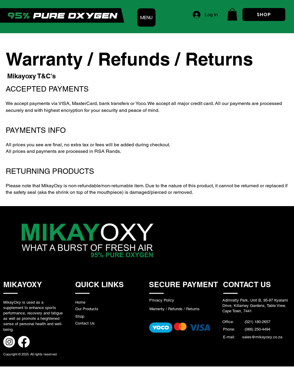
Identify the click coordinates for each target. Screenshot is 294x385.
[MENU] (146, 17)
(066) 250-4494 (256, 329)
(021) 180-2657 (257, 321)
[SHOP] (263, 14)
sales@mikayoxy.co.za (262, 337)
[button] (232, 14)
